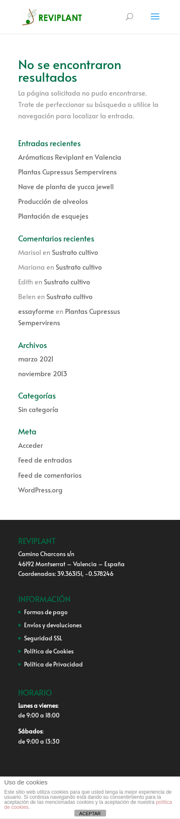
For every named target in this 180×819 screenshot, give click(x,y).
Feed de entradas (45, 459)
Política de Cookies (49, 651)
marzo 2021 (36, 358)
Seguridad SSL (43, 638)
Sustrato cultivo (75, 252)
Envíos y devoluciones (53, 625)
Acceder (30, 445)
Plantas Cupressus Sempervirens (67, 171)
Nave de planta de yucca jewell (66, 186)
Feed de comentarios (50, 474)
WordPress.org (40, 489)
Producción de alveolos (53, 201)
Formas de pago (46, 612)
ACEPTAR (90, 813)
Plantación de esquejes (53, 215)
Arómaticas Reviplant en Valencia (69, 156)
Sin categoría (38, 409)
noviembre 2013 (42, 373)
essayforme (36, 311)
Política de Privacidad (53, 664)
